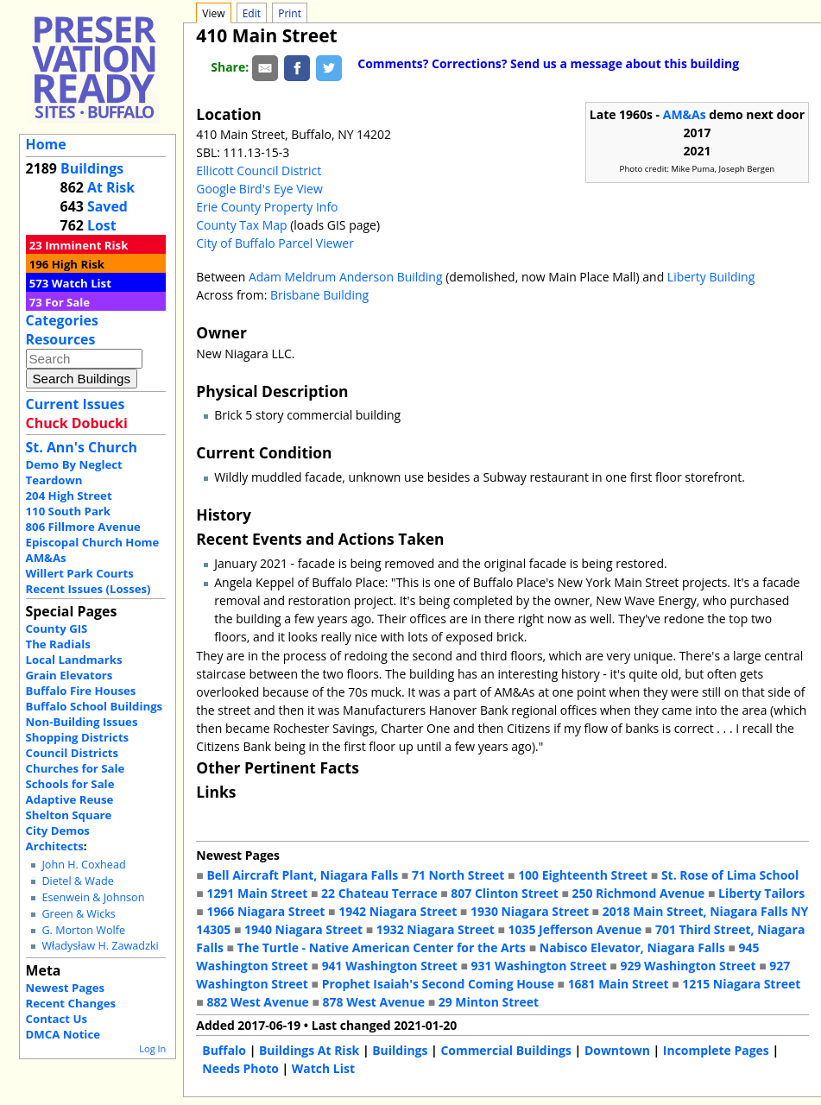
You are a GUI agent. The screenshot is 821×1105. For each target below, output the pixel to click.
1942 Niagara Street (397, 911)
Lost (102, 225)
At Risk (111, 187)
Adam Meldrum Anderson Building (346, 276)
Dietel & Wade (77, 881)
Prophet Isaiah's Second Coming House (438, 984)
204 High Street (69, 495)
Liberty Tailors (761, 893)
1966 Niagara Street (265, 911)
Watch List (81, 283)
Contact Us (56, 1018)
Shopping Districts (77, 737)
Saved (107, 206)
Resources (61, 339)
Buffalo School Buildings (94, 706)
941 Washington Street (390, 965)
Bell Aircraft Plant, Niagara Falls (302, 875)
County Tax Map (241, 225)
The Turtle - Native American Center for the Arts (381, 947)
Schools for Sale (70, 784)
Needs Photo (240, 1068)
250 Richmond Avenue (638, 893)
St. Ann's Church (81, 447)
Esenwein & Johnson (92, 897)
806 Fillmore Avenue (83, 526)
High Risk (78, 264)
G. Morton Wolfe (83, 930)
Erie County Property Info (267, 207)
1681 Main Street (618, 984)
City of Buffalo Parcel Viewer (275, 243)
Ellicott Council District (258, 170)
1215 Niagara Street (741, 984)
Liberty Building (711, 276)
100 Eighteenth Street (582, 875)
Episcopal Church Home (93, 542)
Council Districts (72, 753)
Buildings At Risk (309, 1050)
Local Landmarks (74, 659)
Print (289, 13)
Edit (252, 13)
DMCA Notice (63, 1034)
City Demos (58, 830)
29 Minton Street (489, 1002)
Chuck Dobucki (77, 423)
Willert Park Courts (80, 573)
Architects (55, 846)
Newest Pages (65, 987)
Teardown (54, 480)
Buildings (91, 168)
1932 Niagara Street (435, 929)
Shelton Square (69, 815)
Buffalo (224, 1050)
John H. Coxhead (83, 864)
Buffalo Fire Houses (81, 690)
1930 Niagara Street (529, 911)
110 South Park (68, 511)
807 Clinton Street (504, 893)
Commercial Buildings (506, 1050)
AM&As (46, 557)
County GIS (57, 628)
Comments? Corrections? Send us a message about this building (548, 63)
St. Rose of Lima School (730, 875)
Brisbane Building (319, 295)
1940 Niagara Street (303, 929)
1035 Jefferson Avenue (575, 929)
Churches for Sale (75, 768)
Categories (62, 320)
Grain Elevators (69, 675)
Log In (152, 1048)
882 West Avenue (257, 1002)
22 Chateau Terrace (379, 893)
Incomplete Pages (716, 1050)
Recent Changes (71, 1003)
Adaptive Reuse (70, 799)
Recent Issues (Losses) (88, 589)
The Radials (58, 644)
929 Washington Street (687, 965)
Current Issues (75, 404)
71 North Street (458, 875)
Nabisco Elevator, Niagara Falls (632, 947)
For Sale (67, 302)
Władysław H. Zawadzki (99, 945)
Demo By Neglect (74, 464)
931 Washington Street (539, 965)
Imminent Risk (86, 245)
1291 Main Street (256, 893)
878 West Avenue (374, 1002)
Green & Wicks (78, 913)
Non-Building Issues (82, 721)
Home (46, 144)
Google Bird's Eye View (259, 188)
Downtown (617, 1050)
